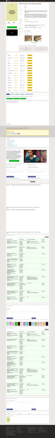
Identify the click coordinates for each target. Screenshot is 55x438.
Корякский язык (19, 430)
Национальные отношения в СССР (21, 431)
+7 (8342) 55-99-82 (44, 389)
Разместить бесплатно (31, 176)
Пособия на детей (30, 431)
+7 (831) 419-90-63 (44, 356)
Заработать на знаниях (29, 94)
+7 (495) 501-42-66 (44, 253)
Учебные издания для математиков (10, 430)
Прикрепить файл (9, 318)
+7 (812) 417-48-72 (44, 284)
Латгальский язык (19, 429)
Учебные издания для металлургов (32, 430)
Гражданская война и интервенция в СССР (10, 429)
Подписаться (33, 181)
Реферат (25, 21)
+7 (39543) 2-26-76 (44, 269)
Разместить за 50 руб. (10, 176)
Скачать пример (23, 98)
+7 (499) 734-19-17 (44, 247)
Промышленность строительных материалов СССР (10, 427)
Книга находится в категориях (12, 146)
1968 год (8, 413)
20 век (29, 413)
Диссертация (36, 21)
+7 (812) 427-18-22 (44, 283)
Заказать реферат (9, 98)
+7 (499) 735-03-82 (44, 246)
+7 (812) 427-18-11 (44, 375)
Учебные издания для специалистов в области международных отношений (11, 434)
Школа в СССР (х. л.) (19, 432)
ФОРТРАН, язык (19, 428)
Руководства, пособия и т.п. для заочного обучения (22, 427)
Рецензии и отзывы (10, 142)
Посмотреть (30, 55)
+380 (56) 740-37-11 (44, 240)
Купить (12, 27)
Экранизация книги (12, 32)
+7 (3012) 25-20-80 (44, 383)
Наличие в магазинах (11, 144)
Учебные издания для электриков (32, 429)
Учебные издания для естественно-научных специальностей (10, 433)
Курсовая (28, 21)
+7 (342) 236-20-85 (44, 276)
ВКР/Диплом (32, 21)
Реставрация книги (27, 34)
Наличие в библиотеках (11, 141)
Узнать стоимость (16, 98)
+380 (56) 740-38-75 (44, 241)
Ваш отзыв (8, 308)
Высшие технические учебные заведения (33, 432)
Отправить (33, 318)
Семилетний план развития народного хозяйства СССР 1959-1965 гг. (33, 428)
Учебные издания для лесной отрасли (11, 431)
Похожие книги (10, 143)
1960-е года (19, 413)
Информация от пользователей (12, 145)
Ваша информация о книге (10, 400)
